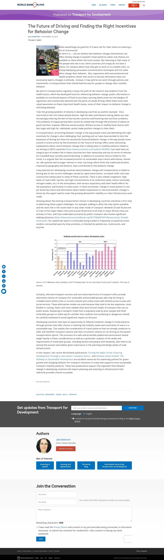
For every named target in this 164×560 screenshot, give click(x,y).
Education (40, 395)
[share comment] (3, 291)
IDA (41, 558)
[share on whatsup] (4, 286)
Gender (58, 395)
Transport (73, 395)
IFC (46, 558)
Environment (50, 395)
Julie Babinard (34, 36)
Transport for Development (91, 14)
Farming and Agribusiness (65, 465)
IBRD (37, 558)
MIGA (50, 558)
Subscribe (133, 408)
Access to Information (40, 551)
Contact (122, 5)
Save (41, 539)
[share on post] (4, 276)
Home (94, 5)
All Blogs (103, 5)
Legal (18, 551)
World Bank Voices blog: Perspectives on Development (114, 465)
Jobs (51, 551)
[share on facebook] (4, 271)
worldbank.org (138, 1)
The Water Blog (86, 465)
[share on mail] (4, 267)
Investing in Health (45, 465)
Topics (112, 5)
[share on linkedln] (4, 281)
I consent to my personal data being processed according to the (107, 420)
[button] (144, 5)
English (39, 40)
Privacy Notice (60, 527)
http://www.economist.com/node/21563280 (87, 149)
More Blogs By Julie (66, 449)
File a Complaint (142, 551)
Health (65, 395)
